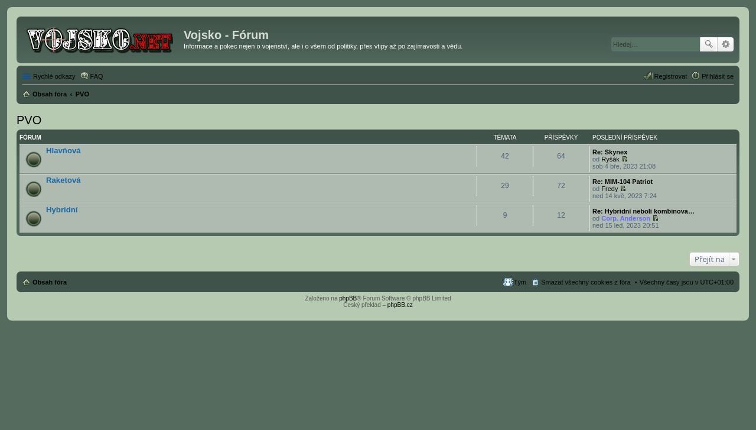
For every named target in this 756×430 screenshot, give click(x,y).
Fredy (609, 188)
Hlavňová (63, 150)
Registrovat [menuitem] (670, 76)
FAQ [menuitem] (96, 76)
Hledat (709, 44)
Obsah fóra (49, 282)
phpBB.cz (400, 305)
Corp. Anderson (625, 218)
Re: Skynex (609, 152)
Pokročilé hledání (726, 44)
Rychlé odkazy (54, 76)
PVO (29, 120)
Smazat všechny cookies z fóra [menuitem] (586, 282)
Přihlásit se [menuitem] (718, 76)
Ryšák (610, 159)
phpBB (348, 298)
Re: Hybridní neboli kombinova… (643, 211)
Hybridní (61, 209)
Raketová (63, 180)
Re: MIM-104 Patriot (622, 181)
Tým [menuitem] (520, 282)
